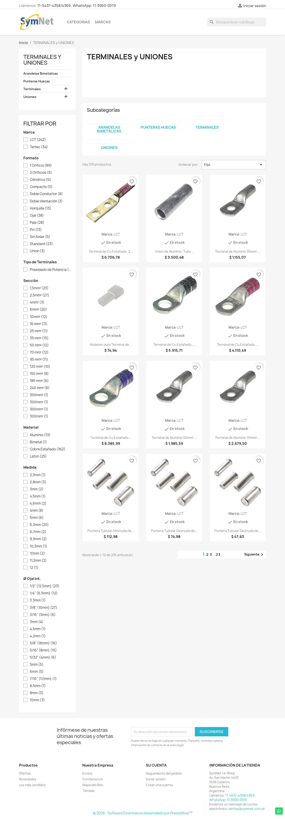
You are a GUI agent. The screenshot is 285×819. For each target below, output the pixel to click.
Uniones (29, 97)
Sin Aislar (40, 237)
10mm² (38, 317)
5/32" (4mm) (43, 657)
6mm (37, 671)
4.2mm (38, 636)
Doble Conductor (46, 194)
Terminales (32, 89)
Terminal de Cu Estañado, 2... (111, 251)
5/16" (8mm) (43, 650)
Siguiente (254, 554)
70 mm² (39, 352)
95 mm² (39, 359)
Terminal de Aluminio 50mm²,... (174, 437)
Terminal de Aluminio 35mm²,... (237, 251)
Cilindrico (40, 180)
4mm (36, 510)
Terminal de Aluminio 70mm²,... (237, 437)
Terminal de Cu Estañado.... (174, 344)
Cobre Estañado (47, 449)
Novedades (27, 779)
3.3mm (38, 600)
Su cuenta (156, 765)
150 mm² (39, 374)
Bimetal (38, 442)
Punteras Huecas (36, 81)
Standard (41, 244)
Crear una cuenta (159, 785)
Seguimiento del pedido (164, 773)
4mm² (37, 302)
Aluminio (40, 435)
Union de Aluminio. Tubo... (174, 251)
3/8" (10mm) (43, 607)
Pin (36, 230)
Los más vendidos (32, 785)
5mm (37, 517)
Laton (38, 456)
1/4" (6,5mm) (44, 593)
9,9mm (38, 539)
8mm (36, 693)
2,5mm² (39, 295)
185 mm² (39, 381)
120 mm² (40, 366)
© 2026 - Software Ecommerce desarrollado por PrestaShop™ (142, 813)
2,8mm (38, 482)
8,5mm (38, 686)
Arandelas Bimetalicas (40, 73)
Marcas (103, 22)
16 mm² (38, 324)
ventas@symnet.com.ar (246, 809)
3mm (36, 489)
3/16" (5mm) (43, 615)
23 (218, 554)
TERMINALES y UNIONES (42, 59)
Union (37, 251)
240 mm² (40, 388)
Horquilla (40, 208)
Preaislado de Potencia (50, 270)
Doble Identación (46, 201)
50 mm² (39, 345)
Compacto (41, 187)
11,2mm (38, 560)
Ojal (37, 215)
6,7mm (38, 532)
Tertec (39, 147)
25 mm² (39, 331)
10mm (37, 553)
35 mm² (39, 338)
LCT (38, 140)
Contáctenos (92, 779)
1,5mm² (39, 288)
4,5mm (38, 496)
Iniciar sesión (156, 779)
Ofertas (25, 773)
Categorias (78, 22)
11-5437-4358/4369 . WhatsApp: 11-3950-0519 (76, 5)
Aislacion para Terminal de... (111, 344)
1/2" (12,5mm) (44, 586)
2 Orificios (41, 172)
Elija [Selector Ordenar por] (234, 164)
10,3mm (38, 546)
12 (34, 567)
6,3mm (39, 525)
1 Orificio (41, 165)
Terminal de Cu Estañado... (110, 437)
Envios (87, 773)
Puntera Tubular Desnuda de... (111, 531)
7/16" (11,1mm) (43, 679)
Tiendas (88, 791)
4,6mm (38, 503)
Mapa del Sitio (92, 785)
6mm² (38, 309)
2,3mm (38, 475)
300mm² (39, 395)
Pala (37, 222)
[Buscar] (236, 22)
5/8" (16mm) (43, 643)
